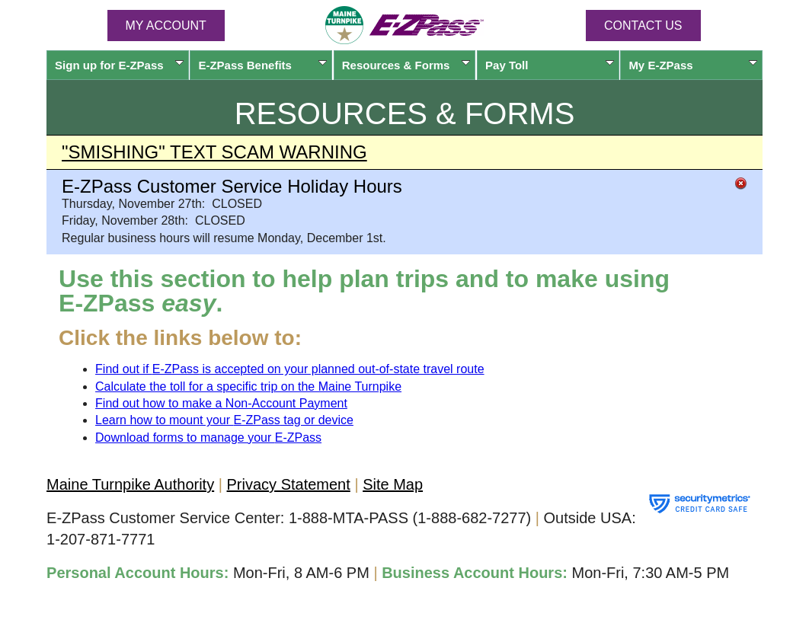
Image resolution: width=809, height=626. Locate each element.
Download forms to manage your (208, 437)
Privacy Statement (288, 484)
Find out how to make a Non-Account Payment (221, 403)
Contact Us (643, 25)
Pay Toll (549, 65)
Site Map (393, 484)
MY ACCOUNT (166, 25)
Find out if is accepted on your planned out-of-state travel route (289, 369)
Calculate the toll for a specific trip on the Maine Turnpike (248, 386)
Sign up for (119, 65)
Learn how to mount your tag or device (224, 420)
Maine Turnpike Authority (130, 484)
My (692, 65)
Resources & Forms (406, 65)
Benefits (262, 65)
